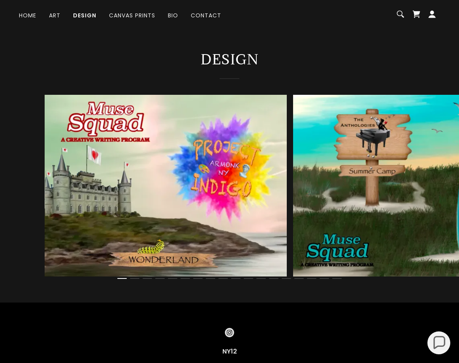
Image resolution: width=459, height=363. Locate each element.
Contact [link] (206, 15)
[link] (416, 14)
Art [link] (54, 15)
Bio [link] (173, 15)
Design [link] (84, 15)
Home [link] (27, 15)
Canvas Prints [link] (132, 15)
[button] (432, 14)
